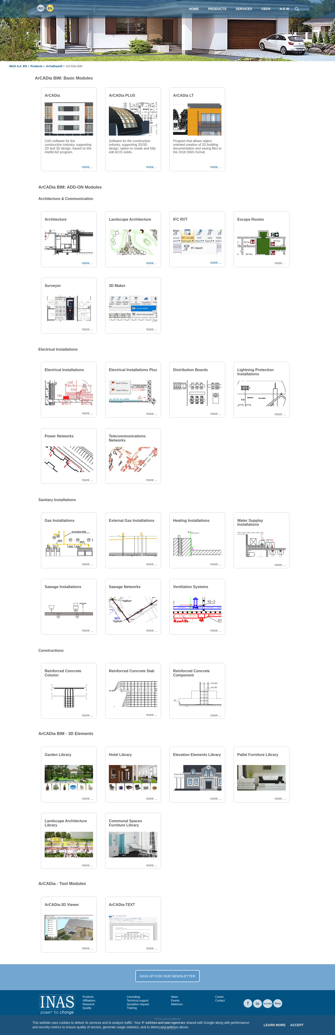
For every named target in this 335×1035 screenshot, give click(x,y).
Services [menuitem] (244, 9)
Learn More (274, 1025)
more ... (87, 167)
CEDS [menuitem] (266, 9)
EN (50, 8)
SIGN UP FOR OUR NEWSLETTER (167, 976)
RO (40, 8)
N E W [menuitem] (284, 9)
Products (36, 66)
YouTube (267, 1003)
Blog (278, 1003)
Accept (297, 1025)
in (257, 1003)
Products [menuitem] (217, 9)
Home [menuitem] (194, 9)
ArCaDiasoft (54, 66)
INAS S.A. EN (18, 66)
